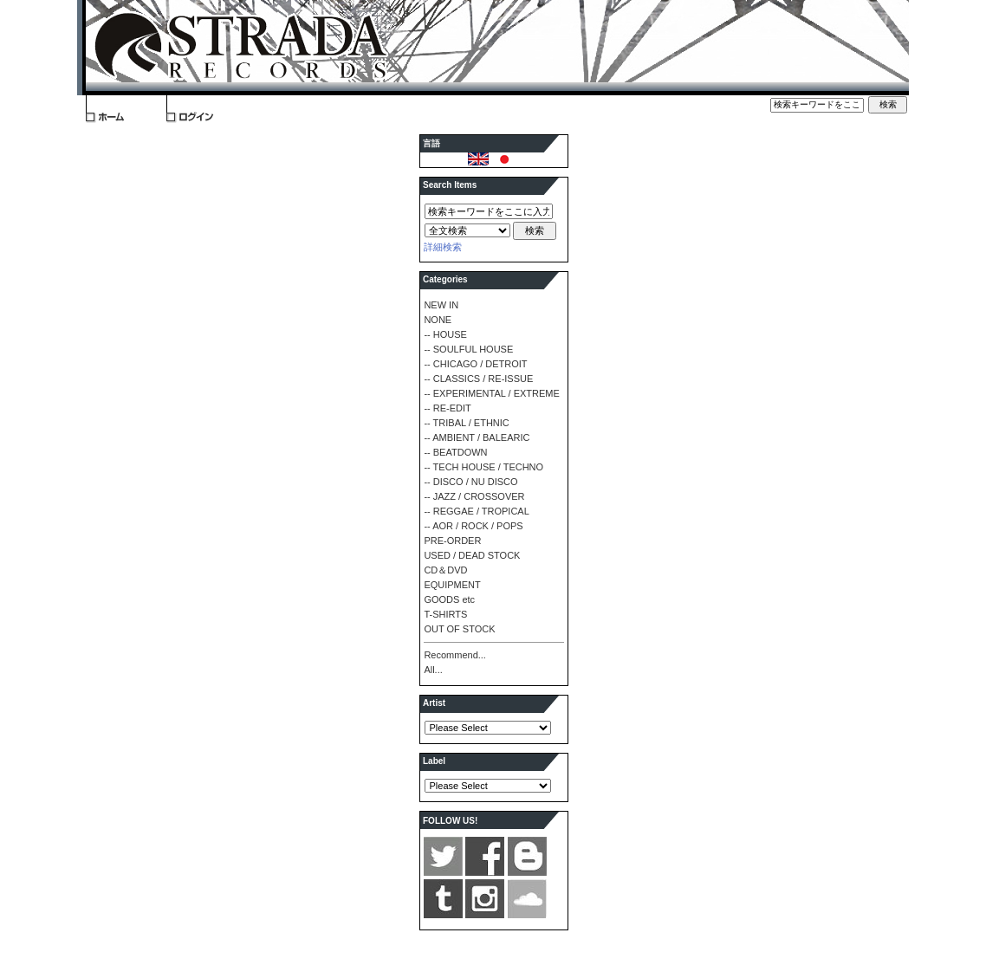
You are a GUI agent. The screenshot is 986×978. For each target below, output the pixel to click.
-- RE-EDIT (447, 408)
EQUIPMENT (452, 585)
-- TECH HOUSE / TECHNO (483, 467)
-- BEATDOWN (455, 452)
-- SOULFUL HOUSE (468, 349)
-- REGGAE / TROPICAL (476, 511)
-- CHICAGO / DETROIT (475, 364)
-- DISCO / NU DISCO (470, 481)
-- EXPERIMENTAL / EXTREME (491, 393)
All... (433, 669)
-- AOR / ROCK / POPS (473, 526)
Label (434, 761)
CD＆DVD (445, 570)
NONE (437, 319)
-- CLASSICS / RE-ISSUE (478, 378)
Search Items (450, 185)
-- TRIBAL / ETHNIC (466, 423)
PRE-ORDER (452, 540)
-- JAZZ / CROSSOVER (474, 496)
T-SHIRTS (445, 614)
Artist (434, 703)
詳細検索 (443, 247)
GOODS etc (449, 599)
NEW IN (441, 305)
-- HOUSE (445, 334)
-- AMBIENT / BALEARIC (476, 437)
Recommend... (455, 655)
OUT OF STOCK (459, 629)
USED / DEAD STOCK (472, 555)
